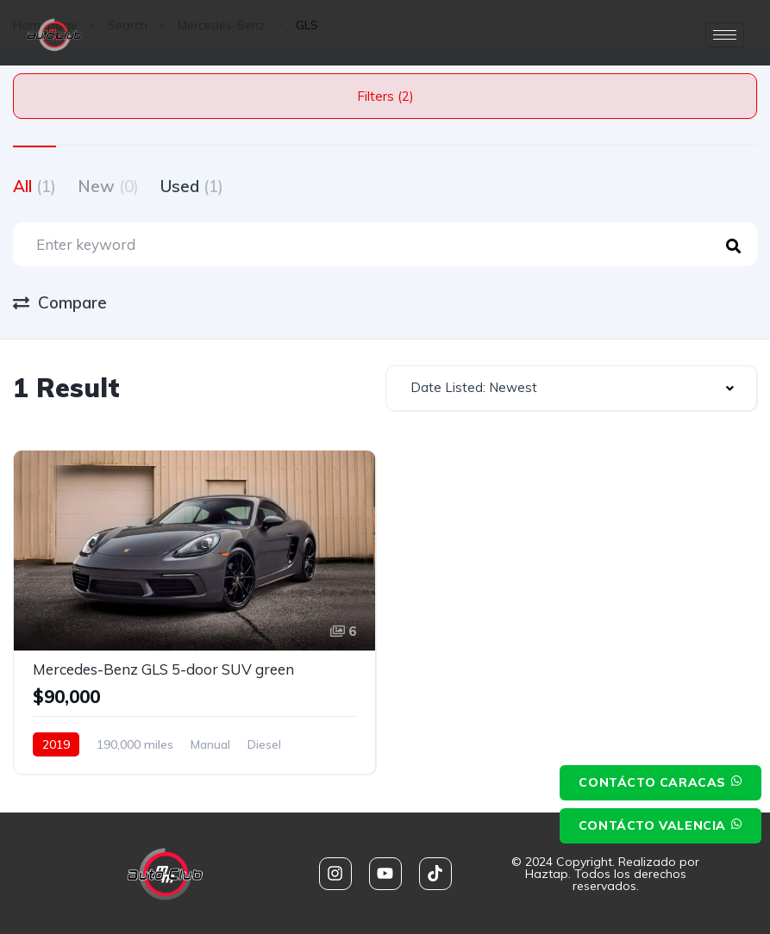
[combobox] (571, 388)
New (108, 186)
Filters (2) (385, 96)
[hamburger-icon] (724, 34)
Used (191, 186)
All (34, 186)
